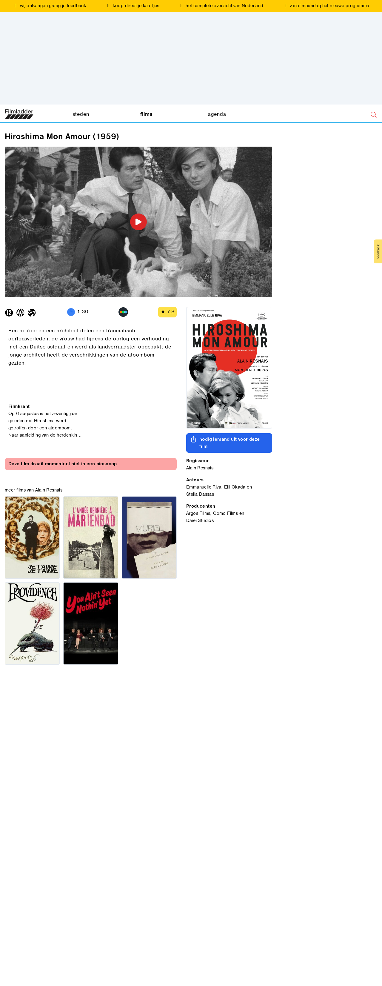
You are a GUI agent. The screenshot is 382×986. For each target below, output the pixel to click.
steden (81, 114)
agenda (217, 114)
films (146, 114)
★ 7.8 (167, 312)
